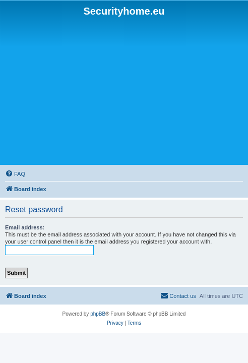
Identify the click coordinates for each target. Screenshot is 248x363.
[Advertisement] (125, 91)
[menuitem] (15, 174)
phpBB (97, 314)
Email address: (24, 227)
